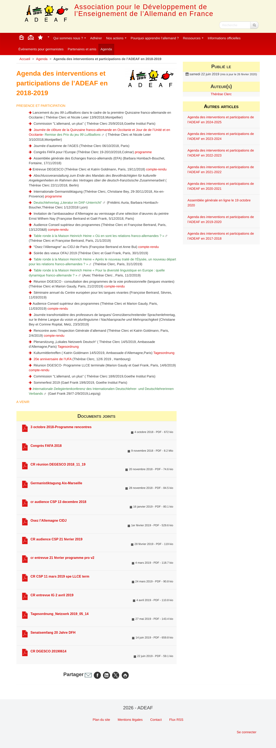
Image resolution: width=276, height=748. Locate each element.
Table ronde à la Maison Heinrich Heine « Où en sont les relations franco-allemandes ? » (98, 236)
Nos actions (116, 38)
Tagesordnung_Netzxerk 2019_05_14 (60, 614)
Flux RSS (176, 720)
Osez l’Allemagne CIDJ (49, 520)
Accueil (25, 59)
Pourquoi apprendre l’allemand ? (155, 38)
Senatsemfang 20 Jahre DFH (53, 632)
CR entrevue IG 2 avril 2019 (52, 595)
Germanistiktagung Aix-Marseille (56, 483)
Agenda (106, 49)
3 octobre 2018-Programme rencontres (61, 427)
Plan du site (101, 720)
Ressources (193, 38)
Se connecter (246, 732)
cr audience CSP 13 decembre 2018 (58, 502)
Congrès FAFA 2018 (46, 445)
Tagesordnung (68, 347)
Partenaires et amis (82, 49)
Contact (156, 720)
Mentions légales (130, 720)
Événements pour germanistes (41, 49)
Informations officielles (224, 38)
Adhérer (96, 38)
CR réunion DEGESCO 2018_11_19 (58, 464)
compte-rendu (156, 169)
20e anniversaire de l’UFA (52, 359)
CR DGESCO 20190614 (49, 651)
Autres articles (221, 106)
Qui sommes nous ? (69, 38)
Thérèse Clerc (221, 94)
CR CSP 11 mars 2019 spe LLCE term (60, 576)
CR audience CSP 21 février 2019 (57, 539)
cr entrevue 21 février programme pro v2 (62, 557)
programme (143, 152)
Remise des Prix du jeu (73, 135)
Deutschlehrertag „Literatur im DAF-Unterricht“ (67, 203)
